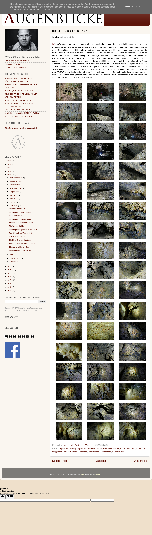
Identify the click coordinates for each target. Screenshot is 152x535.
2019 (9, 273)
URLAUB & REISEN (13, 97)
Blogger (98, 474)
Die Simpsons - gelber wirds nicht (21, 128)
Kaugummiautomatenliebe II (20, 250)
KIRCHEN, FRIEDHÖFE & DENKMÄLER (21, 94)
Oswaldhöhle (73, 452)
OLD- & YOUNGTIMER (14, 107)
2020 (9, 270)
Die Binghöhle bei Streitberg (20, 240)
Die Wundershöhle (16, 226)
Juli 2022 (13, 195)
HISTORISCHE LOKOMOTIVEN (17, 110)
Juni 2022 (14, 199)
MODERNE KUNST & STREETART (19, 103)
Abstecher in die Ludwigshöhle (21, 223)
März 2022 (14, 255)
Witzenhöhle (106, 452)
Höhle (122, 449)
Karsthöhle (140, 449)
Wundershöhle (118, 452)
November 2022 (16, 181)
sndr (82, 474)
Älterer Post (140, 460)
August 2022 (15, 192)
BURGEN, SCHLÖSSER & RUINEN (19, 91)
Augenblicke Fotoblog (67, 449)
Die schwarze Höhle (17, 209)
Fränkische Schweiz (111, 449)
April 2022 (14, 206)
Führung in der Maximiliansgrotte (22, 212)
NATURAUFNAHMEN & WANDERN (19, 78)
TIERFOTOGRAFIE (12, 88)
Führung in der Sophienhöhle (20, 219)
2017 (9, 280)
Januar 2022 (15, 262)
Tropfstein (83, 452)
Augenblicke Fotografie (86, 449)
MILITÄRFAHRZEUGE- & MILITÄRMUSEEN (22, 113)
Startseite (100, 460)
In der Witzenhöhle (16, 216)
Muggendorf (57, 452)
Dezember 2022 (16, 178)
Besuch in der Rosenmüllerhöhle (22, 244)
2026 (9, 161)
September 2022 (16, 188)
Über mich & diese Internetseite (17, 61)
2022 (9, 175)
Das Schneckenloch (17, 237)
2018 (9, 277)
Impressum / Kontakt (13, 64)
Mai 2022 (13, 202)
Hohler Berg (130, 449)
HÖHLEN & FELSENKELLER (16, 81)
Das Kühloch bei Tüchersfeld (20, 233)
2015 (9, 287)
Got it (139, 7)
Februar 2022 (15, 258)
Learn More (128, 7)
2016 (9, 284)
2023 (9, 171)
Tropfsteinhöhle (94, 452)
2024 (9, 168)
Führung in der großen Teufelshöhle (23, 230)
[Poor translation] (9, 496)
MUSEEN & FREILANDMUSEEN (18, 100)
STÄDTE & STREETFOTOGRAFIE (19, 116)
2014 (9, 291)
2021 (9, 266)
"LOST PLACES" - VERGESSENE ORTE (21, 84)
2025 (9, 164)
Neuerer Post (59, 460)
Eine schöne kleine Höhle (19, 247)
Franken (99, 449)
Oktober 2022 (15, 185)
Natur (65, 452)
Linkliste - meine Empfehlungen (17, 67)
